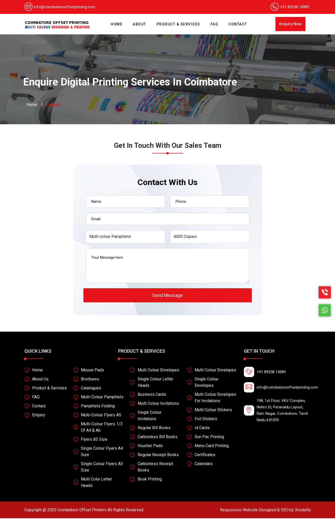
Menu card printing (212, 446)
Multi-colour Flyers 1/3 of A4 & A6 (102, 428)
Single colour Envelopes (206, 383)
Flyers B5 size (94, 440)
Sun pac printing (209, 437)
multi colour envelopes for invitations (215, 398)
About (139, 24)
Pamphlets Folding (98, 406)
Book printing (150, 479)
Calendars (204, 464)
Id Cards (202, 428)
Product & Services (178, 24)
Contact (237, 24)
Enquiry (38, 415)
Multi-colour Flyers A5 (101, 415)
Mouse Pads (92, 370)
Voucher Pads (150, 446)
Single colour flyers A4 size (102, 452)
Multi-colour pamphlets (102, 397)
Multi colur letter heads (96, 483)
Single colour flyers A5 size (102, 467)
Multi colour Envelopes (158, 370)
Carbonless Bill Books (157, 437)
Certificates (205, 455)
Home (118, 22)
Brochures (90, 379)
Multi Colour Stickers (213, 410)
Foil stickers (206, 419)
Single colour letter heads (155, 383)
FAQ (214, 24)
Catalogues (91, 388)
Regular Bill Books (154, 428)
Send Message (167, 295)
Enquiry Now (290, 24)
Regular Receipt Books (158, 455)
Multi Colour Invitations (158, 404)
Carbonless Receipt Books (155, 467)
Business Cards (152, 395)
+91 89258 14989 (294, 7)
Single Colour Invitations (149, 416)
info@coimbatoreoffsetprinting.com (59, 7)
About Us (40, 379)
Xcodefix (265, 510)
